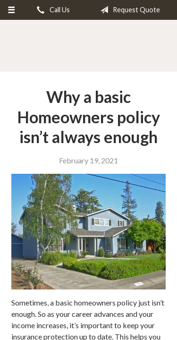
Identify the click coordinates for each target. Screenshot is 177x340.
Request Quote (128, 10)
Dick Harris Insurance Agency (88, 46)
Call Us (51, 10)
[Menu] (11, 10)
